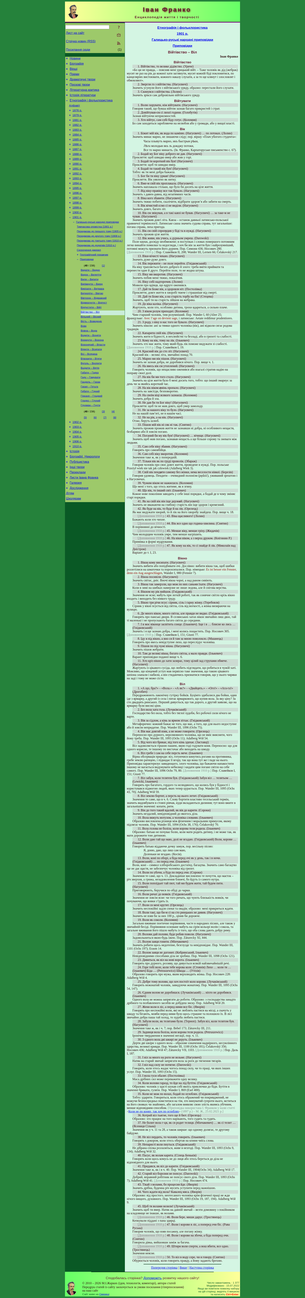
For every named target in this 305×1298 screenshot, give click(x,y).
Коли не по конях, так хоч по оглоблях (153, 1111)
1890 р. (77, 176)
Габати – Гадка (90, 404)
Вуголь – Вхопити (91, 394)
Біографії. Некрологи (85, 495)
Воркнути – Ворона (92, 368)
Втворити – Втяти (91, 389)
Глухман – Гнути (90, 439)
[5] (85, 451)
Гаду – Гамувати (90, 409)
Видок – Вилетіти (91, 298)
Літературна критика (84, 94)
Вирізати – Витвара (92, 313)
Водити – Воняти (91, 363)
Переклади (78, 513)
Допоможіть (152, 1278)
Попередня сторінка (164, 1267)
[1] (103, 288)
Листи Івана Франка (84, 519)
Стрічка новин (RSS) (81, 41)
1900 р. (77, 231)
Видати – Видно (90, 293)
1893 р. (77, 193)
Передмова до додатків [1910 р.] (96, 266)
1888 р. (77, 165)
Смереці (104, 1294)
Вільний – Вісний (91, 343)
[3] (103, 445)
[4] (113, 445)
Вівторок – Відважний (94, 323)
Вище (183, 1267)
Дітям (70, 536)
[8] (114, 451)
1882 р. (77, 133)
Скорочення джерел (89, 271)
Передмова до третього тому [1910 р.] (99, 261)
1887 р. (77, 160)
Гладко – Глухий (90, 434)
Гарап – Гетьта (89, 419)
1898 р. (77, 220)
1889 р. (77, 171)
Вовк (83, 353)
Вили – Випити (89, 303)
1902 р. (77, 457)
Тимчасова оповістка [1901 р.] (95, 246)
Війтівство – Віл (90, 338)
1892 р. (77, 187)
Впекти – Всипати (91, 379)
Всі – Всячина (89, 384)
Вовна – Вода (89, 358)
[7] (104, 451)
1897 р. (77, 214)
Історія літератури (83, 99)
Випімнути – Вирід (92, 308)
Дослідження (79, 530)
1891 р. (77, 182)
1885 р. (77, 149)
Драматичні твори (82, 82)
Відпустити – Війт (91, 333)
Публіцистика (79, 501)
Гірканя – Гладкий (91, 429)
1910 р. (77, 484)
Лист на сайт (75, 33)
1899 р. (77, 225)
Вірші (73, 70)
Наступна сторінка (201, 1267)
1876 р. (77, 116)
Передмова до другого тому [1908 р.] (99, 256)
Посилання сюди (78, 49)
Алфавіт (74, 111)
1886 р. (77, 154)
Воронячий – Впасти (93, 373)
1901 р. (77, 236)
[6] (95, 451)
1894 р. (77, 198)
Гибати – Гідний (90, 424)
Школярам (73, 542)
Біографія (77, 64)
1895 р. (77, 203)
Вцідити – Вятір (90, 399)
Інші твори (77, 507)
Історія (74, 489)
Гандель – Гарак (90, 414)
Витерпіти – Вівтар (92, 318)
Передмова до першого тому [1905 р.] (99, 251)
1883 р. (77, 138)
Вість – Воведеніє (91, 348)
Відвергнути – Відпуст (94, 328)
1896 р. (77, 209)
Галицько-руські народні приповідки (97, 241)
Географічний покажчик (94, 277)
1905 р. (77, 473)
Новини (75, 59)
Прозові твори (80, 88)
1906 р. (77, 478)
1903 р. (77, 462)
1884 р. (77, 144)
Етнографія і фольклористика (91, 105)
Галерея (76, 524)
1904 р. (77, 467)
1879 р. (77, 122)
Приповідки (87, 282)
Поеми (74, 76)
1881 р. (77, 127)
